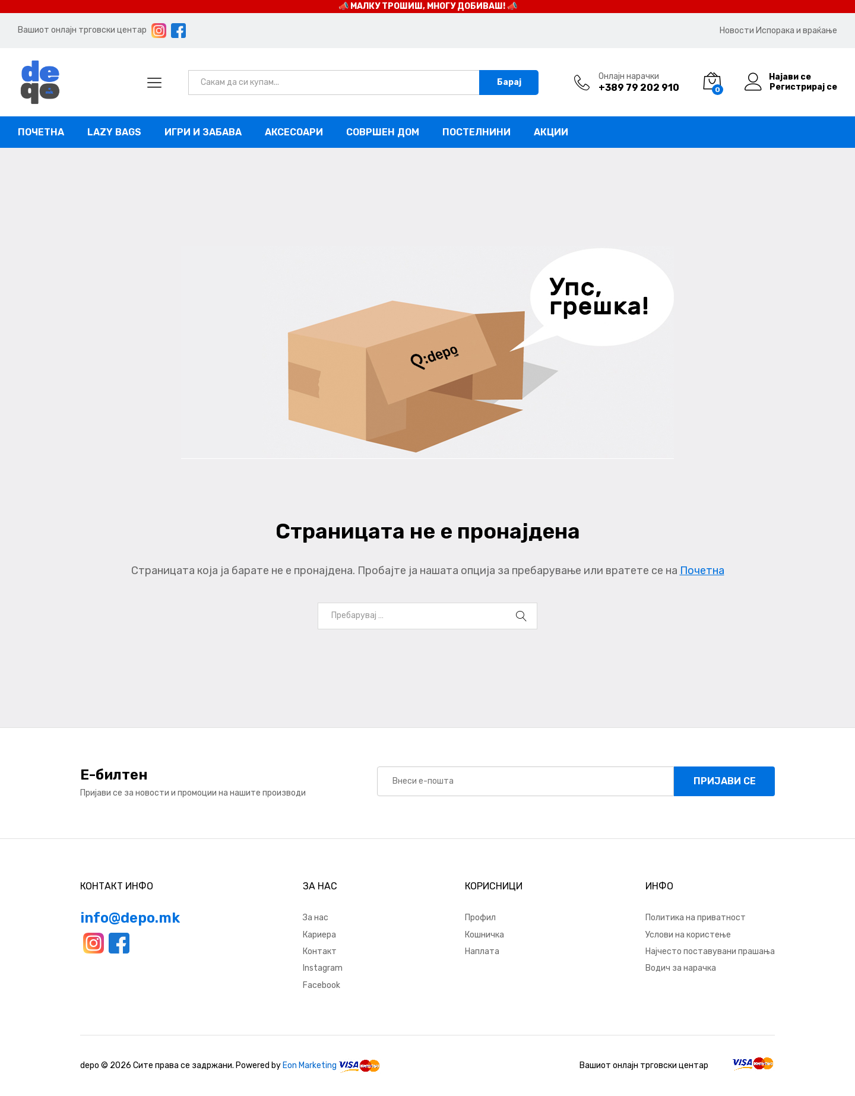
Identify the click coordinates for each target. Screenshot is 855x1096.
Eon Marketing (310, 1065)
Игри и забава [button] (203, 132)
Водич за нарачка (680, 968)
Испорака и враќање (796, 31)
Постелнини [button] (476, 132)
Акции (551, 132)
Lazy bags (114, 132)
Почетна (41, 132)
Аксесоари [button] (294, 132)
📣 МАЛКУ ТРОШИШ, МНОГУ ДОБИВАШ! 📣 (427, 6)
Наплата (482, 951)
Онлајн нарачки (628, 76)
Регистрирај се (803, 87)
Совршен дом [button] (382, 132)
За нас (315, 918)
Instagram (323, 968)
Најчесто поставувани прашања (710, 951)
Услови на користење (688, 935)
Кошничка (484, 935)
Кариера (319, 935)
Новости (737, 31)
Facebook (321, 985)
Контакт (320, 951)
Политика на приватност (695, 918)
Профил (480, 918)
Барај (509, 82)
